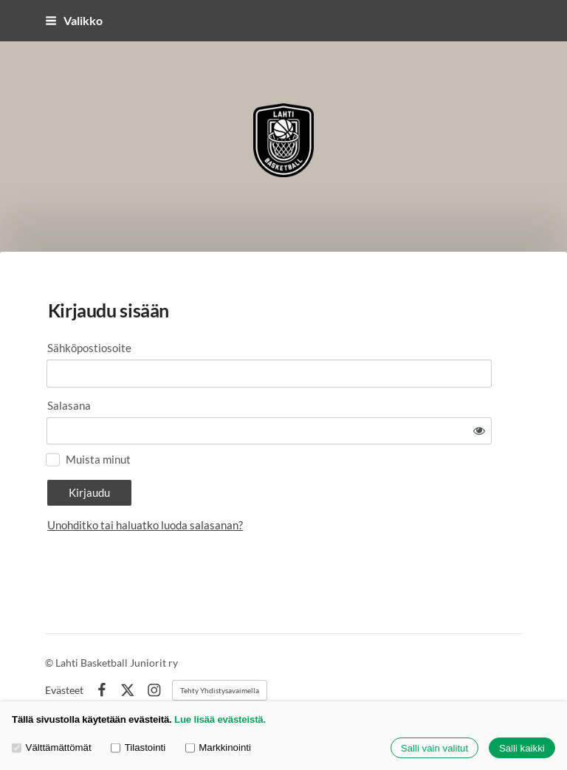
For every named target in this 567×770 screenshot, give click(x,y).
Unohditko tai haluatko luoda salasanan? (276, 484)
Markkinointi (218, 748)
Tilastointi (138, 748)
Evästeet (64, 656)
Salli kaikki (522, 748)
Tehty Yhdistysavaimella (219, 656)
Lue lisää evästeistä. (220, 719)
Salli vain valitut (434, 748)
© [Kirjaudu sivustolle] (50, 628)
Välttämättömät (52, 748)
